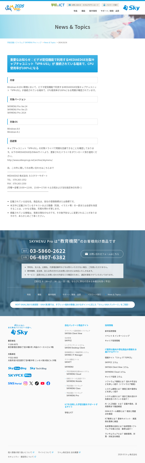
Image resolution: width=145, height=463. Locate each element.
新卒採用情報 (110, 331)
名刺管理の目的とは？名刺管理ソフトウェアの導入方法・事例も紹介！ (121, 427)
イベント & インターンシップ (117, 335)
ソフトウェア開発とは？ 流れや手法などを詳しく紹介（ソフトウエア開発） (121, 382)
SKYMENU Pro (83, 394)
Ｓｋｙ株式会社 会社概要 (69, 452)
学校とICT (69, 412)
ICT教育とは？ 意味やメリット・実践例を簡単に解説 (120, 420)
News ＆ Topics (114, 294)
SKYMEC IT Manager (82, 353)
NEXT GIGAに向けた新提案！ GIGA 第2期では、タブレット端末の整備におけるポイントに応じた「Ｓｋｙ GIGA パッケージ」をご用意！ (72, 304)
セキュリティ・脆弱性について (22, 456)
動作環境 (93, 10)
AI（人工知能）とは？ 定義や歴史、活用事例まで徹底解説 (121, 405)
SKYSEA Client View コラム (117, 367)
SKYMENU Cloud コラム (115, 371)
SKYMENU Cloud (83, 372)
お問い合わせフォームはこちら (104, 254)
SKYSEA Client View (82, 332)
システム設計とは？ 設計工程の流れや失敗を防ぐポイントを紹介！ (121, 397)
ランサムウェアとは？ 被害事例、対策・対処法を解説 (120, 435)
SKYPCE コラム (111, 362)
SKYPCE (82, 339)
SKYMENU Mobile (83, 379)
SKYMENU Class (83, 387)
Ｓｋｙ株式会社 (130, 454)
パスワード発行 (112, 5)
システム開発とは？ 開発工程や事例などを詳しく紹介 (121, 390)
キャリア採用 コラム (113, 376)
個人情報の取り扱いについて (21, 452)
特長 (75, 10)
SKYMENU (69, 366)
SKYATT (82, 360)
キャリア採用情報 (112, 340)
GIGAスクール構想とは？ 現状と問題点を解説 (120, 412)
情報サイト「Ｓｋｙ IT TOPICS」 (119, 357)
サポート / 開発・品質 (110, 10)
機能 (83, 10)
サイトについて (46, 452)
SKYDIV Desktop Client (82, 346)
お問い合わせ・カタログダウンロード (85, 5)
